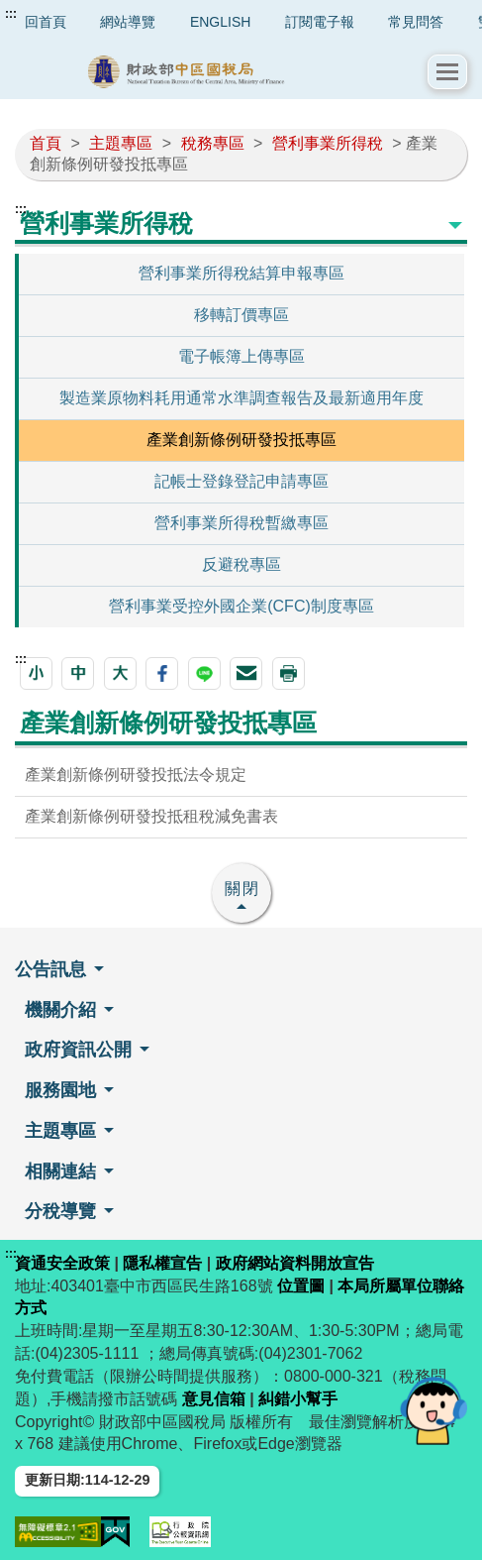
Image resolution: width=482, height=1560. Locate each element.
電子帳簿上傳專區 (241, 356)
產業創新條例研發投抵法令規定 (135, 774)
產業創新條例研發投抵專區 (241, 439)
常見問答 (415, 22)
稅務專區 (212, 143)
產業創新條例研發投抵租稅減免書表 (151, 816)
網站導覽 (127, 22)
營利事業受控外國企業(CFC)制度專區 (241, 606)
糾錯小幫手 (297, 1399)
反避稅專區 (241, 564)
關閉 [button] (242, 888)
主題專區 (120, 143)
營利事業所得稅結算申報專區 (241, 273)
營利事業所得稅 (327, 143)
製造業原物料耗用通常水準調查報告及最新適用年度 (241, 398)
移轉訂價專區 (241, 314)
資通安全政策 (62, 1263)
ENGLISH (220, 22)
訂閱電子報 (319, 22)
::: (11, 14)
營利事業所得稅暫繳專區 (241, 522)
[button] (447, 71)
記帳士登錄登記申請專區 (241, 481)
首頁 (45, 143)
